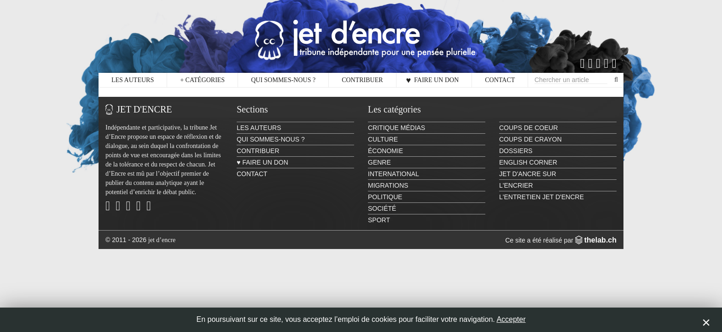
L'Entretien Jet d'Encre (541, 197)
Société (382, 208)
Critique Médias (396, 127)
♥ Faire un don (432, 80)
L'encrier (516, 185)
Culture (383, 139)
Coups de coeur (528, 127)
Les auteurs (132, 80)
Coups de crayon (530, 139)
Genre (379, 162)
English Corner (528, 162)
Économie (385, 150)
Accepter (510, 319)
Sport (379, 220)
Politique (385, 197)
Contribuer (362, 80)
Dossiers (515, 150)
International (393, 174)
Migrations (388, 185)
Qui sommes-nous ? (283, 80)
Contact (500, 80)
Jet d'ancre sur (527, 174)
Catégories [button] (202, 80)
